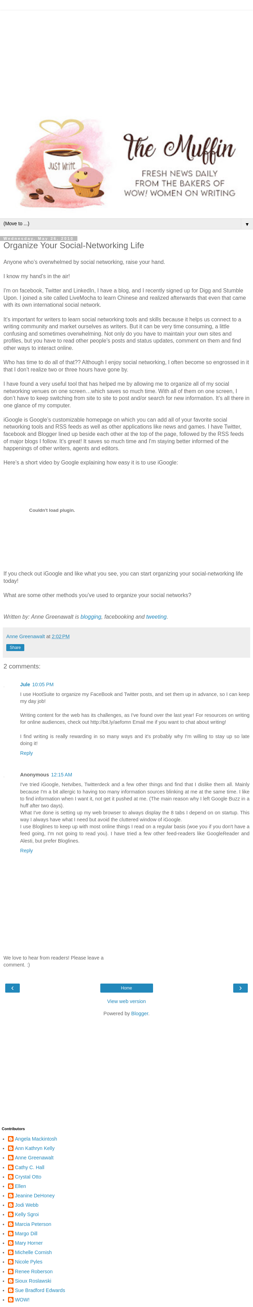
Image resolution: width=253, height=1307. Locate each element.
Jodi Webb (27, 1205)
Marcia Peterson (33, 1224)
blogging (91, 617)
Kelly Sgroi (27, 1214)
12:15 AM (61, 774)
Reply (26, 753)
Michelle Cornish (33, 1252)
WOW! (22, 1299)
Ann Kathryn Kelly (34, 1148)
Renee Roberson (34, 1271)
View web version (126, 1001)
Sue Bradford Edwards (40, 1290)
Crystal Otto (28, 1177)
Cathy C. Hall (29, 1167)
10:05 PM (43, 684)
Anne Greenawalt (34, 1157)
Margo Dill (26, 1233)
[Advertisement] (126, 59)
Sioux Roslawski (33, 1281)
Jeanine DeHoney (34, 1195)
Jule (25, 684)
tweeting (156, 617)
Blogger (139, 1013)
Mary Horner (29, 1243)
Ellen (20, 1186)
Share (15, 647)
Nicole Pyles (28, 1262)
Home (126, 988)
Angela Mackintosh (36, 1139)
